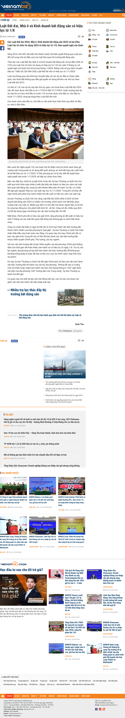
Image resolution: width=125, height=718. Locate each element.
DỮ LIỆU (94, 15)
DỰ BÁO (16, 15)
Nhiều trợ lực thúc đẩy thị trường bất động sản (28, 292)
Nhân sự (44, 20)
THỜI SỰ (9, 15)
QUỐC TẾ (34, 15)
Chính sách (24, 20)
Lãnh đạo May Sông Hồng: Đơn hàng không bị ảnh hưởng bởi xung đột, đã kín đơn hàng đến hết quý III (112, 600)
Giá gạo (42, 684)
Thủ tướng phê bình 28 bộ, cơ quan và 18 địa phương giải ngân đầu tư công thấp (63, 383)
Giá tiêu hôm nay (85, 681)
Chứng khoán (107, 587)
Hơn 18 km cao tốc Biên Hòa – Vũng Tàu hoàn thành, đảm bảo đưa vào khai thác (40, 433)
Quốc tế (6, 458)
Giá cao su (50, 684)
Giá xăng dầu (112, 681)
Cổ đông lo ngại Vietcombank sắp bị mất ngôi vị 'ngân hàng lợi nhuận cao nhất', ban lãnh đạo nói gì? (13, 500)
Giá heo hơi (63, 681)
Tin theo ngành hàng (99, 23)
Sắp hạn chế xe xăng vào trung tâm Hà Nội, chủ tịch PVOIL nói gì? (65, 390)
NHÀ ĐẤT (51, 15)
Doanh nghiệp (34, 547)
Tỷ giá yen (43, 681)
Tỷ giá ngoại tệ (23, 681)
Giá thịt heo (33, 684)
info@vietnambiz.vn (15, 713)
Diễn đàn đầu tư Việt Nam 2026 (83, 684)
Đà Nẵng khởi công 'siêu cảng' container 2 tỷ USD (63, 375)
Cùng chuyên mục (55, 346)
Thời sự (5, 20)
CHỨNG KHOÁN (61, 15)
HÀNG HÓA (25, 15)
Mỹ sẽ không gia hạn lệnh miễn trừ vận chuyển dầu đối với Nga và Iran (35, 455)
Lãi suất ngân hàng (99, 681)
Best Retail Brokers (63, 684)
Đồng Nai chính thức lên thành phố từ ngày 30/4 (64, 395)
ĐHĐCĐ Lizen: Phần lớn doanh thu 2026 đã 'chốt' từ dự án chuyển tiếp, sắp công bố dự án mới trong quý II (71, 539)
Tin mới (9, 414)
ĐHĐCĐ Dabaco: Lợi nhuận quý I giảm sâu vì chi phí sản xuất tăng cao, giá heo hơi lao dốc (41, 500)
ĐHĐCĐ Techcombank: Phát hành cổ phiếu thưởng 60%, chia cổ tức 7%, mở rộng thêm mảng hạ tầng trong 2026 (71, 501)
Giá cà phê (73, 681)
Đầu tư (35, 20)
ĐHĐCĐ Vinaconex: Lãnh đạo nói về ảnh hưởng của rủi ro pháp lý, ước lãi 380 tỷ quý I (42, 539)
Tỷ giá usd (34, 681)
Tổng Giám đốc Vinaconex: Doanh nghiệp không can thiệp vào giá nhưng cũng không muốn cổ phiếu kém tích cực (42, 467)
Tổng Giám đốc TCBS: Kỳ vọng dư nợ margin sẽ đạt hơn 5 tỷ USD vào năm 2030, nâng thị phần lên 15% (75, 627)
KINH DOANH (85, 15)
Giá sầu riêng (22, 684)
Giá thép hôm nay (10, 684)
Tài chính (3, 507)
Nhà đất (7, 426)
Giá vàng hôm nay (10, 681)
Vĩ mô (14, 20)
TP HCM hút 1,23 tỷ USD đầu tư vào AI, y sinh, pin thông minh (31, 444)
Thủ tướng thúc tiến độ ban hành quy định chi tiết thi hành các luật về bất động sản (50, 316)
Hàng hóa (32, 507)
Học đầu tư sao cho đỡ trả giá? (21, 570)
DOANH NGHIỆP (74, 15)
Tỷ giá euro (53, 681)
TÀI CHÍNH (42, 15)
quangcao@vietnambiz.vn (108, 705)
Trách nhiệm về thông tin (12, 715)
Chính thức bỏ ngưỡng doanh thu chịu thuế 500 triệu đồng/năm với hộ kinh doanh (64, 401)
